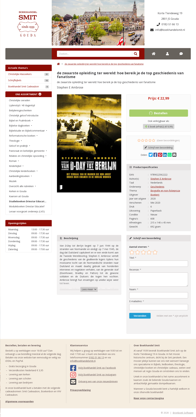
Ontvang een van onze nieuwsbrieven (94, 381)
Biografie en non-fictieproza (165, 190)
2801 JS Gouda (170, 19)
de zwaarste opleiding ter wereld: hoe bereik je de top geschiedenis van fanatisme (104, 64)
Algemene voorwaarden (19, 401)
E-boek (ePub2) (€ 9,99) (159, 126)
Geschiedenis (157, 186)
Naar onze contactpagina (149, 398)
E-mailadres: (135, 301)
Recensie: (134, 269)
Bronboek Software (183, 412)
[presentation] (150, 326)
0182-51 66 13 (168, 24)
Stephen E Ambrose (160, 178)
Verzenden (140, 315)
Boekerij (154, 194)
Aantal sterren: (138, 246)
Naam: (132, 289)
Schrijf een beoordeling (158, 147)
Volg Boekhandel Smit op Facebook (93, 367)
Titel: (131, 257)
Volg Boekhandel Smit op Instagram (93, 374)
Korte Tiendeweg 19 (170, 13)
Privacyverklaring (80, 390)
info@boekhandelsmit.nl (167, 30)
